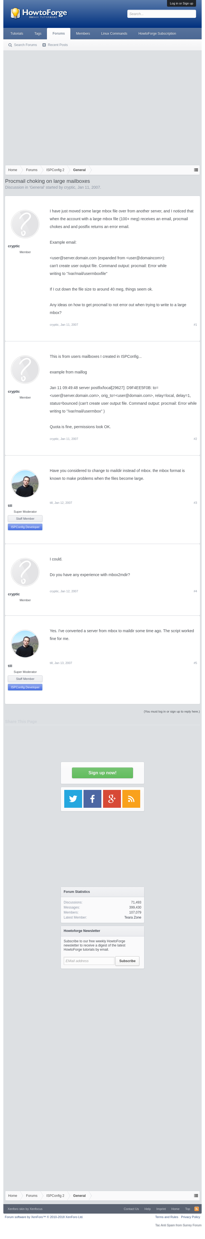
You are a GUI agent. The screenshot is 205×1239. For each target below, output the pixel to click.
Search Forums (25, 45)
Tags (37, 33)
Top (187, 1209)
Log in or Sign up (181, 3)
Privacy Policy (190, 1217)
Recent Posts (58, 45)
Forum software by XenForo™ (44, 1217)
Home (175, 1209)
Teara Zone (132, 917)
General (37, 187)
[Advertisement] (53, 106)
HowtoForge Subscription (157, 33)
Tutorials (16, 33)
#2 (195, 438)
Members (83, 33)
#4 (195, 591)
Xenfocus (36, 1209)
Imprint (161, 1209)
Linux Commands (114, 33)
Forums (59, 33)
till (10, 506)
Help (147, 1209)
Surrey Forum (192, 1225)
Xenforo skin (16, 1209)
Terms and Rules (166, 1217)
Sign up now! (102, 772)
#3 (195, 502)
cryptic (69, 187)
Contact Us (131, 1209)
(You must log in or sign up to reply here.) (172, 711)
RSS (196, 1209)
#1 (195, 324)
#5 (195, 663)
